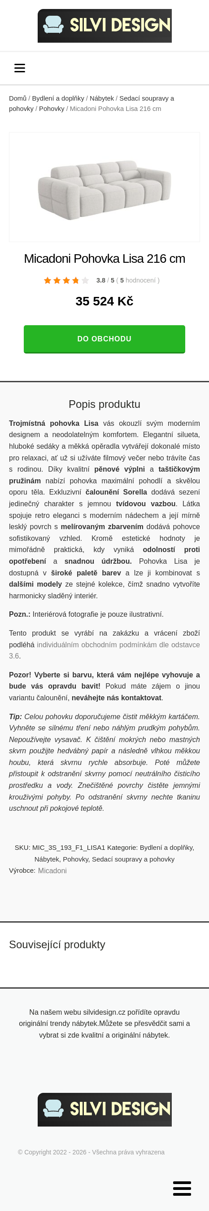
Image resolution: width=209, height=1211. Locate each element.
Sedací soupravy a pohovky (133, 859)
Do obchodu (104, 339)
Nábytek (102, 98)
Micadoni (52, 871)
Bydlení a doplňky (58, 98)
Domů (17, 98)
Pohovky (51, 108)
